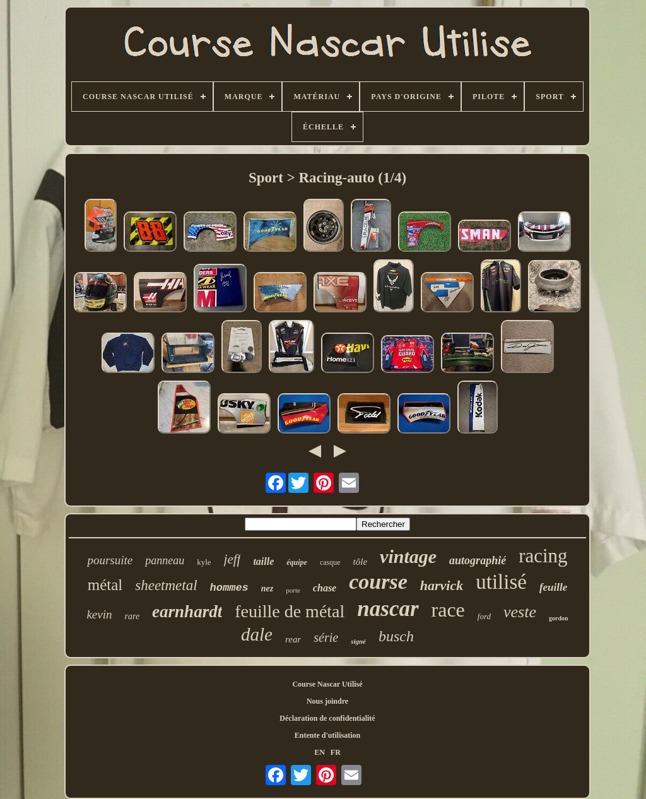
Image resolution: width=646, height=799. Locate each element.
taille (263, 561)
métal (105, 584)
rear (293, 639)
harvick (441, 585)
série (326, 637)
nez (267, 588)
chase (324, 588)
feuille (553, 587)
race (448, 609)
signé (358, 641)
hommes (229, 588)
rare (132, 616)
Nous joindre (327, 701)
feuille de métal (289, 611)
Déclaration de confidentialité (327, 718)
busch (396, 636)
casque (330, 562)
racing (543, 556)
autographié (477, 560)
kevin (99, 614)
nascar (387, 608)
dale (257, 634)
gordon (558, 618)
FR (336, 752)
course (378, 581)
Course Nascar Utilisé (327, 684)
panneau (164, 560)
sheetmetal (166, 585)
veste (519, 612)
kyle (204, 562)
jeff (232, 559)
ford (484, 616)
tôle (360, 562)
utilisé (501, 582)
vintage (408, 556)
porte (293, 590)
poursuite (109, 560)
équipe (296, 562)
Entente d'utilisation (327, 735)
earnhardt (187, 611)
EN (319, 752)
